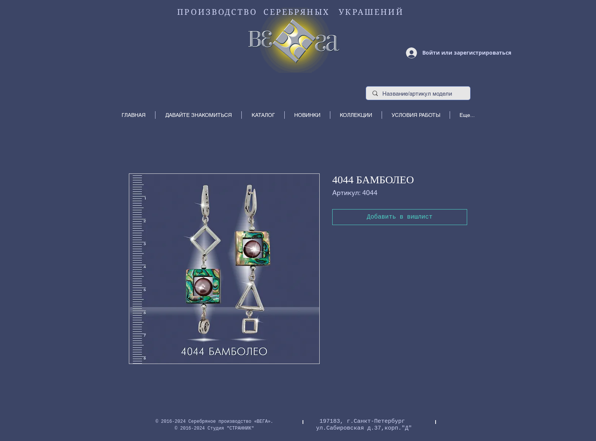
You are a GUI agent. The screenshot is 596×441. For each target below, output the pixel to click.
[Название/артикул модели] (418, 94)
